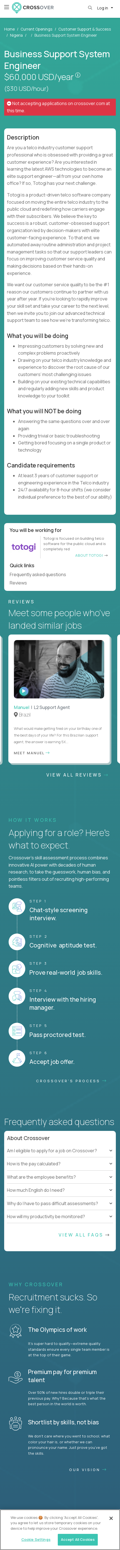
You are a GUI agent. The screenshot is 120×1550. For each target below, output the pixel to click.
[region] (60, 1529)
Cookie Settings (36, 1539)
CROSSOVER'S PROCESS (71, 1080)
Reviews (21, 583)
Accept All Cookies (78, 1539)
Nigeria (16, 35)
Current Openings (36, 29)
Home (9, 29)
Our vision (88, 1469)
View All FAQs (84, 1235)
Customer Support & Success (84, 29)
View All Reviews (77, 775)
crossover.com (89, 103)
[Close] (111, 1518)
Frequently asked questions (40, 574)
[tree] (60, 1164)
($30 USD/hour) (26, 89)
